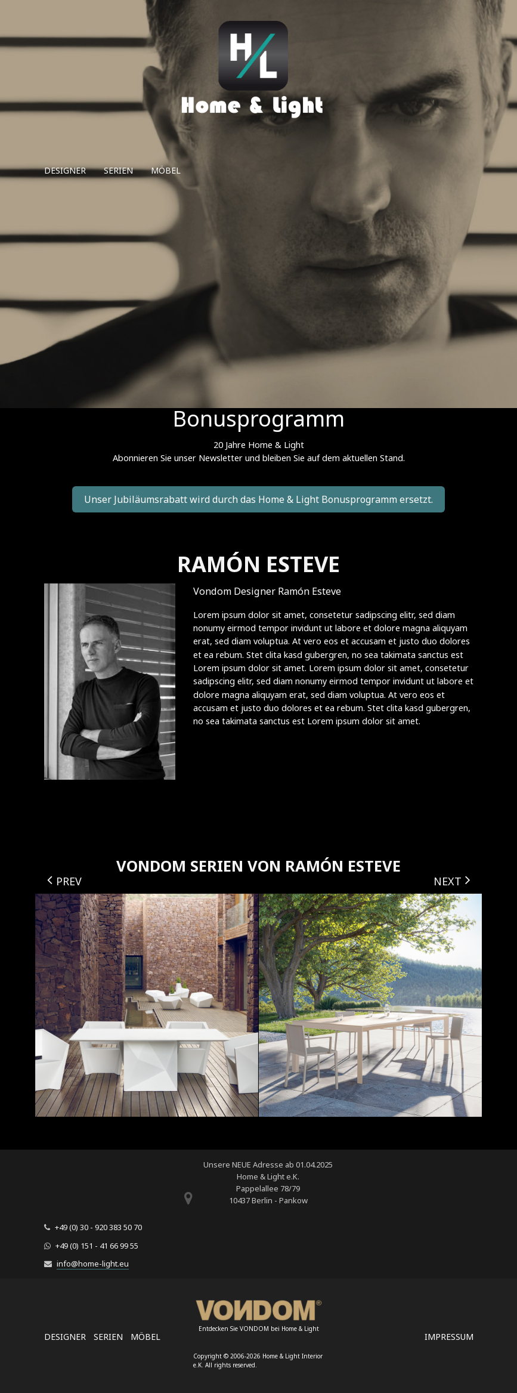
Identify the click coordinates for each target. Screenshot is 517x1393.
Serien (118, 170)
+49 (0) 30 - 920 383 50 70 (98, 1227)
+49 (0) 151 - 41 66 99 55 (96, 1245)
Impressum (449, 1336)
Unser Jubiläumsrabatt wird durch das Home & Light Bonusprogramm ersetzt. (258, 499)
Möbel (166, 170)
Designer (65, 170)
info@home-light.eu (93, 1263)
